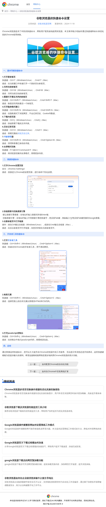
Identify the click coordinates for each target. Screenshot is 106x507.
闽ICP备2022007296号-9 (53, 504)
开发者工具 (12, 240)
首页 (28, 4)
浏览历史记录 (23, 133)
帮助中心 (36, 4)
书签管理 (8, 136)
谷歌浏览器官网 (44, 23)
